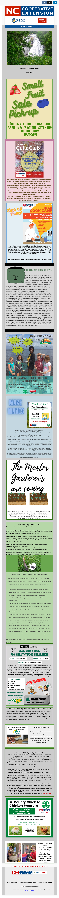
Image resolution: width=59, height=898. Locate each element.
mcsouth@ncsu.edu (46, 793)
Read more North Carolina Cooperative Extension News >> (29, 866)
